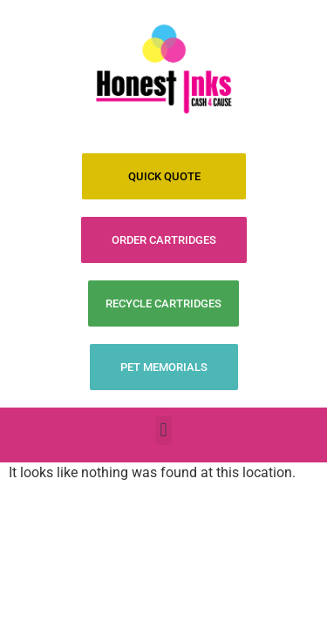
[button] (163, 430)
